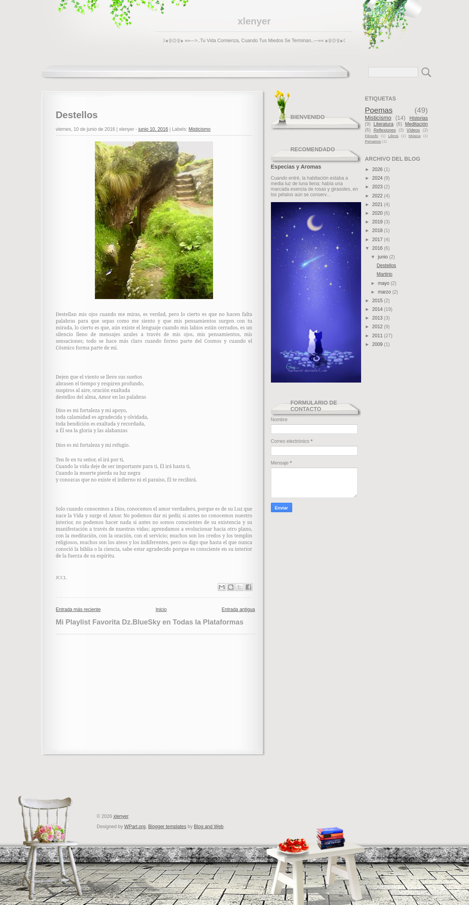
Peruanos (373, 141)
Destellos (386, 265)
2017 (378, 239)
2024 (378, 178)
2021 (378, 204)
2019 (378, 222)
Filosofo (371, 136)
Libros (393, 136)
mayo (384, 283)
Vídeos (413, 130)
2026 (378, 169)
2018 (378, 230)
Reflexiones (385, 130)
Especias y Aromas (296, 167)
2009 (378, 344)
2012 (378, 326)
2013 (378, 318)
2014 (378, 309)
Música (414, 136)
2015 (378, 300)
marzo (385, 292)
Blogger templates (167, 826)
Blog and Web (208, 826)
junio (383, 257)
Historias (419, 118)
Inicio (161, 609)
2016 (378, 248)
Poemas (379, 110)
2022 (378, 196)
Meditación (416, 124)
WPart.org (135, 826)
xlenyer (254, 21)
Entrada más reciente (78, 609)
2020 (378, 213)
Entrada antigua (238, 609)
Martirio (384, 274)
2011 (378, 335)
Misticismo (200, 129)
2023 (378, 187)
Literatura (383, 124)
